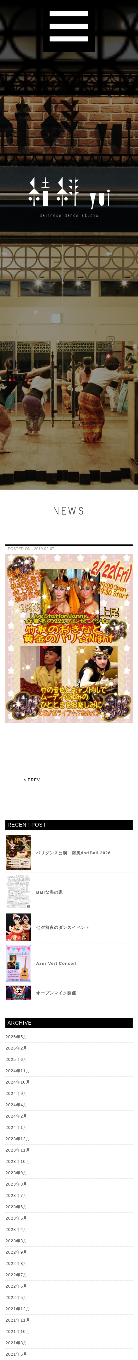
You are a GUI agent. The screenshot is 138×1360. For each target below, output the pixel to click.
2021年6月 (16, 1354)
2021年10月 (17, 1331)
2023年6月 (16, 1206)
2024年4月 (16, 1104)
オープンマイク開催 (56, 993)
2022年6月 (16, 1286)
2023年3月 (16, 1240)
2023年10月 (17, 1161)
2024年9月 (16, 1093)
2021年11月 (17, 1320)
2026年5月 (16, 1036)
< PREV (32, 780)
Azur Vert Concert (56, 963)
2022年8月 (16, 1263)
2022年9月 (16, 1252)
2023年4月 (16, 1229)
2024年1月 (16, 1127)
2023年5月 (16, 1218)
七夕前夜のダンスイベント (62, 927)
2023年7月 (16, 1195)
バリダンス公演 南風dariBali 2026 (73, 853)
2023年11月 (17, 1150)
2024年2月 (16, 1116)
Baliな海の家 (49, 892)
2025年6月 (16, 1059)
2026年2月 (16, 1048)
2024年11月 (17, 1070)
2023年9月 (16, 1172)
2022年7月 (16, 1274)
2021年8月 (16, 1342)
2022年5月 (16, 1297)
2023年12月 (17, 1138)
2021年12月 (17, 1308)
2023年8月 (16, 1184)
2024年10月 (17, 1082)
